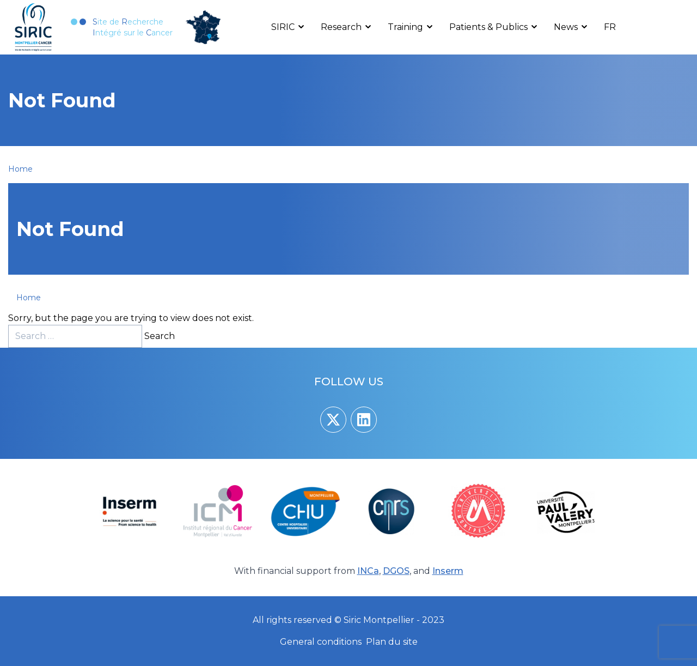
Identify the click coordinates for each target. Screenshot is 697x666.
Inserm (447, 571)
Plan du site (392, 642)
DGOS (396, 571)
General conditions (321, 642)
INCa (368, 571)
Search (159, 336)
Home (20, 169)
